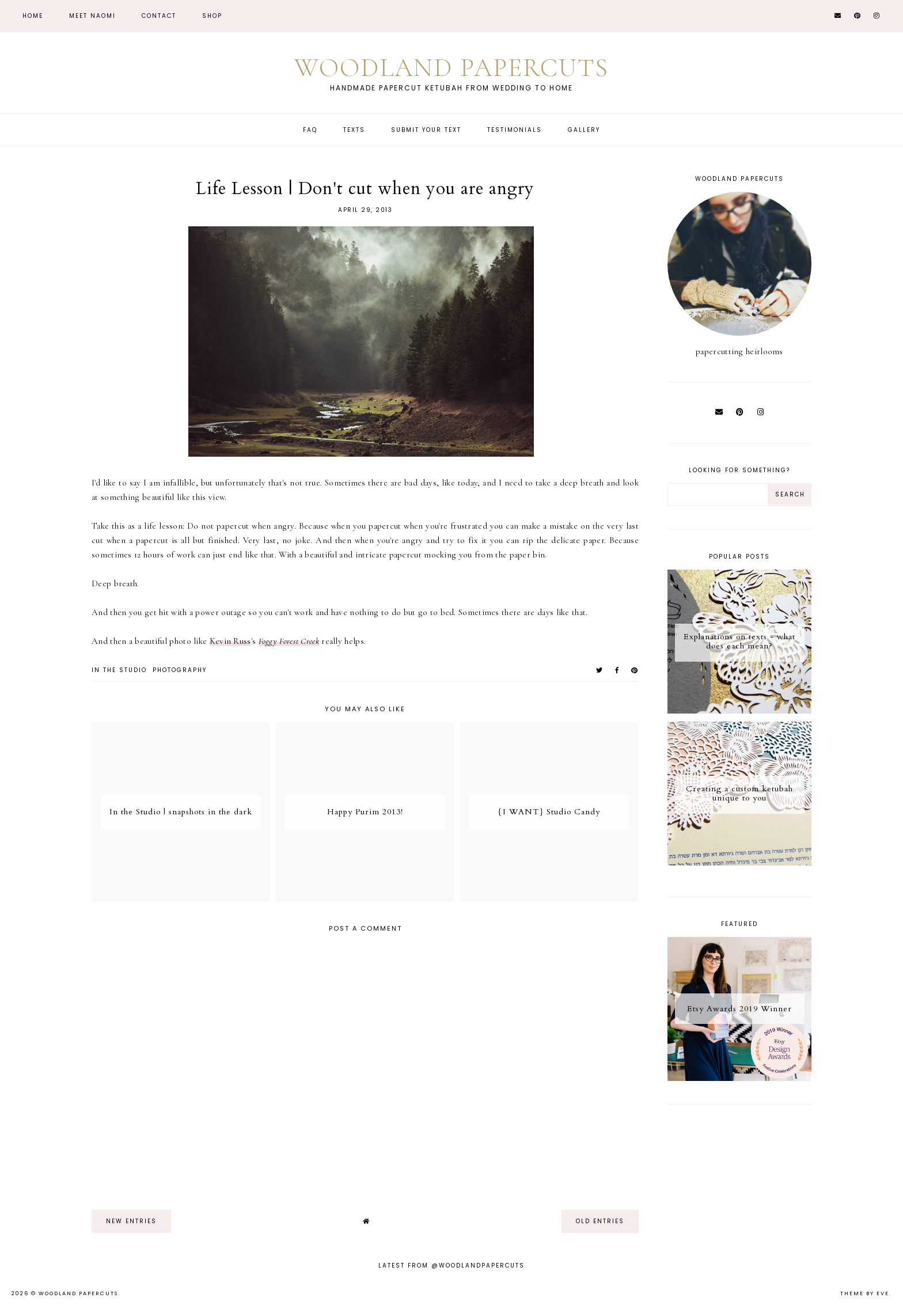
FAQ (310, 130)
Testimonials (514, 130)
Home (32, 16)
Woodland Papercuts (451, 68)
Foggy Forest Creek (289, 641)
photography (180, 670)
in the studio (119, 670)
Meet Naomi (92, 16)
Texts (354, 130)
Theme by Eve (864, 1293)
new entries (131, 1221)
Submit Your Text (426, 130)
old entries (600, 1221)
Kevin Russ (230, 641)
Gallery (584, 130)
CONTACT (159, 16)
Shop (212, 16)
